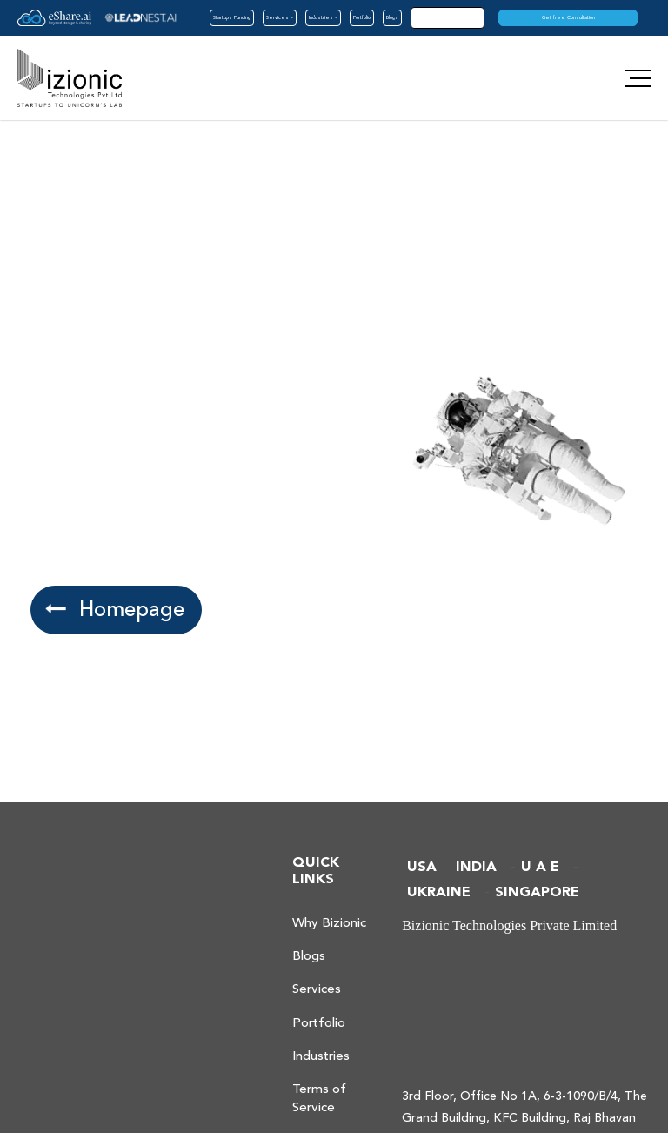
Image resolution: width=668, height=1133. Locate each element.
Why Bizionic (329, 923)
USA (422, 867)
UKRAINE (439, 892)
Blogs (392, 17)
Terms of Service (319, 1098)
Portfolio (362, 17)
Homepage (113, 609)
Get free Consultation (568, 17)
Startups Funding (231, 17)
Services (279, 17)
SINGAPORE (537, 892)
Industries (323, 17)
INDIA (476, 867)
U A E (540, 867)
